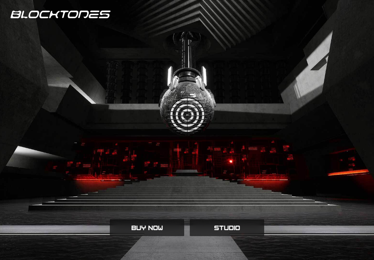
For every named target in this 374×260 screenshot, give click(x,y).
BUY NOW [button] (147, 228)
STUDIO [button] (227, 228)
